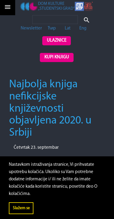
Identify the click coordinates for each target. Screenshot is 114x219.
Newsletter (31, 28)
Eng (82, 28)
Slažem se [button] (21, 208)
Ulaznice (56, 40)
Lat (68, 28)
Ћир (52, 28)
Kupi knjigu (56, 57)
